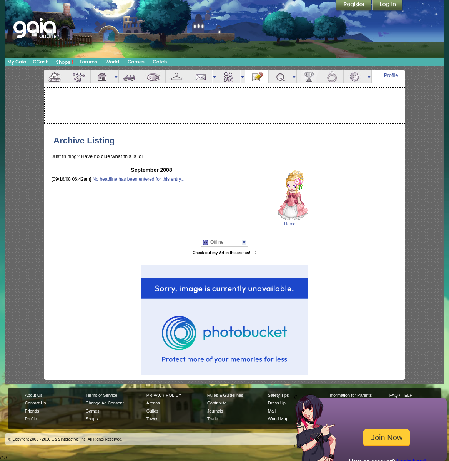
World (112, 61)
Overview (55, 76)
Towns (152, 418)
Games (136, 61)
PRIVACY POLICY (163, 395)
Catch (160, 61)
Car (130, 76)
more (116, 76)
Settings (355, 76)
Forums (88, 61)
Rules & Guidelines (225, 395)
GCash (41, 61)
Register (354, 6)
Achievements (308, 76)
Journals (215, 411)
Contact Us (35, 403)
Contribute (217, 403)
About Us (33, 395)
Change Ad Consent (105, 403)
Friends (228, 76)
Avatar (78, 76)
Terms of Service (101, 395)
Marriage (331, 76)
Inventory (177, 76)
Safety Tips (278, 395)
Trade (212, 418)
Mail (200, 76)
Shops (64, 62)
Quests (280, 76)
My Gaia (16, 61)
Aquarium (153, 76)
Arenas (153, 403)
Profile (391, 75)
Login (387, 6)
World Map (278, 418)
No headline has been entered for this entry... (139, 179)
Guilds (152, 411)
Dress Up (277, 403)
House (102, 76)
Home (289, 223)
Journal (256, 76)
